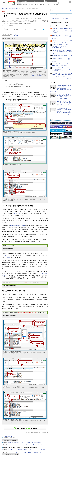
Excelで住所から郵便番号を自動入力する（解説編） (18, 86)
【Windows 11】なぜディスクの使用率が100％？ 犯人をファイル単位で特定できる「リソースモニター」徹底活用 (62, 75)
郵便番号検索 (16, 213)
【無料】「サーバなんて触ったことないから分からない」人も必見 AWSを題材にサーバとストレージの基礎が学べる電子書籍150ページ (60, 88)
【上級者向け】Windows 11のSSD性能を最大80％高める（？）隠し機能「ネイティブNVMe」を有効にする (62, 46)
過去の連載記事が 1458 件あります (11, 454)
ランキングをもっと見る (67, 78)
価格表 (8, 257)
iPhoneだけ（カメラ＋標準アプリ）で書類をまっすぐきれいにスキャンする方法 (26, 449)
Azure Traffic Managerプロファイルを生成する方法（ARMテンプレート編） (25, 452)
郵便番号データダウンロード (17, 225)
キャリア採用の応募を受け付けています (59, 18)
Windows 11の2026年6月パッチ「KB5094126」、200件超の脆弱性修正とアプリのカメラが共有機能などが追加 (62, 69)
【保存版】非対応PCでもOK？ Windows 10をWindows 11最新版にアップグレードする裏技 (62, 52)
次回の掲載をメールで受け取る (9, 437)
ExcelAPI (5, 255)
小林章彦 (35, 24)
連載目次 (16, 35)
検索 (71, 10)
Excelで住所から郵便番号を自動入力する (16, 84)
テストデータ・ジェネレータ (37, 75)
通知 (17, 29)
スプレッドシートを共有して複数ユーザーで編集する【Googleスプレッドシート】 (27, 445)
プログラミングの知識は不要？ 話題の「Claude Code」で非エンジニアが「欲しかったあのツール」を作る (62, 60)
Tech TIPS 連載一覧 (7, 436)
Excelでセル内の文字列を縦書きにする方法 (62, 55)
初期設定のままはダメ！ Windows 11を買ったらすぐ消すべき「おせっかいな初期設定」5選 (62, 37)
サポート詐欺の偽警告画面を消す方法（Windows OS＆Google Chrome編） (25, 442)
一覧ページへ (69, 114)
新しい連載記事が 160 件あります (10, 440)
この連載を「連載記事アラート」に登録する (25, 428)
